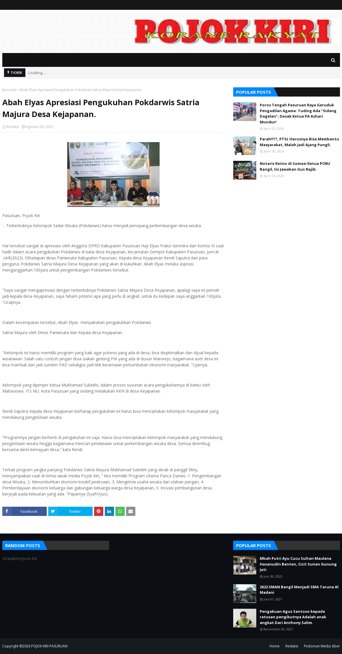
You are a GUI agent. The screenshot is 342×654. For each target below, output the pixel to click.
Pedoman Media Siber (322, 646)
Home (275, 646)
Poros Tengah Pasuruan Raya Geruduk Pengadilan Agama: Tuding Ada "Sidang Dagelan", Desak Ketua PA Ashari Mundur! (298, 113)
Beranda (9, 89)
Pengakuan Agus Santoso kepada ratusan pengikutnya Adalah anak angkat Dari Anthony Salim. (293, 617)
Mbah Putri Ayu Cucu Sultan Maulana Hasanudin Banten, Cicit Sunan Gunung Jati (298, 564)
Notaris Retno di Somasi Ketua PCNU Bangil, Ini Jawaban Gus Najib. (295, 166)
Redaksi (12, 126)
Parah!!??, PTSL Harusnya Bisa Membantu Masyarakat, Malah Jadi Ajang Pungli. (299, 141)
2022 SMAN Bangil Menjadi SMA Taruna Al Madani (299, 589)
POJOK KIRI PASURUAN (49, 646)
